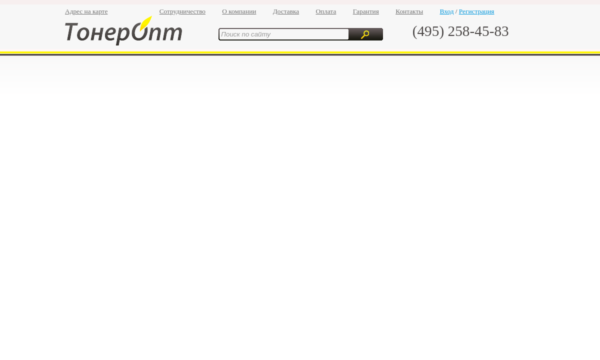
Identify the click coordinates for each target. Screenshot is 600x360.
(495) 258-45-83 (460, 31)
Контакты (409, 11)
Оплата (326, 11)
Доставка (286, 11)
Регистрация (476, 11)
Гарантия (366, 11)
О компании (239, 11)
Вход (447, 11)
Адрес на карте (86, 11)
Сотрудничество (183, 11)
